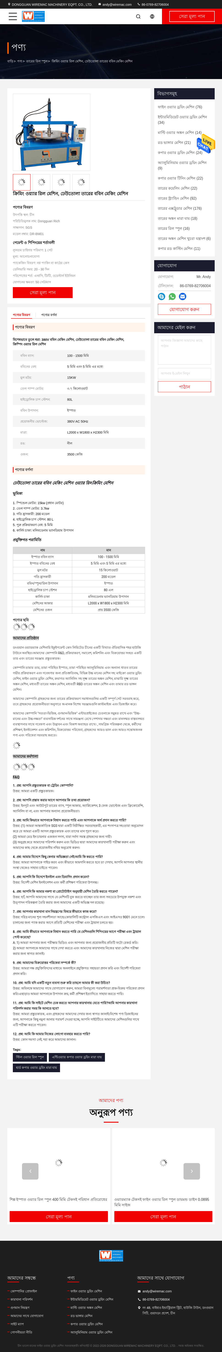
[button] (30, 1171)
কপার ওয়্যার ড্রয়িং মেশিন (87, 1324)
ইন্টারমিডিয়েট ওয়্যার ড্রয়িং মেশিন (92, 1299)
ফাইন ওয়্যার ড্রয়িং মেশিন (86, 1291)
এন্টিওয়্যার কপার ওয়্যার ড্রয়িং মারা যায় (77, 1057)
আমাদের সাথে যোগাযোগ (27, 1316)
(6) (184, 239)
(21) (174, 143)
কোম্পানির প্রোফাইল (24, 1291)
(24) (180, 153)
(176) (180, 208)
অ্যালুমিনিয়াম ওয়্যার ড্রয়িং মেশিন (91, 1332)
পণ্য (19, 61)
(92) (177, 198)
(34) (182, 119)
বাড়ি (10, 61)
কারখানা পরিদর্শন (22, 1299)
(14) (180, 133)
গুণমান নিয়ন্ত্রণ (20, 1308)
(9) (182, 165)
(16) (174, 228)
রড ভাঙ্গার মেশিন (81, 1316)
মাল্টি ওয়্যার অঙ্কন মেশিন (86, 1308)
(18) (177, 218)
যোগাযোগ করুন (185, 309)
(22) (180, 178)
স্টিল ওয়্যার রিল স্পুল (30, 1057)
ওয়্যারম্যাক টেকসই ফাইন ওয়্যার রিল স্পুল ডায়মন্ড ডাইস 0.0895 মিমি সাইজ (161, 1202)
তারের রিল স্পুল (36, 61)
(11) (179, 249)
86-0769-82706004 (153, 4)
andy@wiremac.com (115, 4)
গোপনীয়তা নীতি (21, 1332)
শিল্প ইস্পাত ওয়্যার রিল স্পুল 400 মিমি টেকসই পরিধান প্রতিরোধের (58, 1199)
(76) (180, 107)
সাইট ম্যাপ (17, 1324)
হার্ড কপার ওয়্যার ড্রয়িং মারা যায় (36, 1067)
